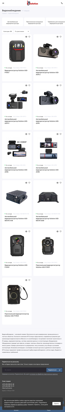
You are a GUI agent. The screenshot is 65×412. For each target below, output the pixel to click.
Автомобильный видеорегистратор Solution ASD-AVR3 (47, 121)
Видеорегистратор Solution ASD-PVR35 (16, 266)
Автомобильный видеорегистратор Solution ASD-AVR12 (47, 72)
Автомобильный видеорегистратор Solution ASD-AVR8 (47, 170)
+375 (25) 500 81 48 (8, 384)
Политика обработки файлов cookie (15, 404)
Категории (7, 31)
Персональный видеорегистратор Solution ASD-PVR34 (17, 315)
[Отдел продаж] (62, 3)
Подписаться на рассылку (10, 361)
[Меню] (3, 3)
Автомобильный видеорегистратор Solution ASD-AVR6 (16, 170)
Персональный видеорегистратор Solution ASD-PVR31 (48, 266)
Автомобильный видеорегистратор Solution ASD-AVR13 (16, 121)
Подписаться (54, 370)
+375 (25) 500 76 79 (8, 386)
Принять (56, 403)
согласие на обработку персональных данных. (44, 374)
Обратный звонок (7, 388)
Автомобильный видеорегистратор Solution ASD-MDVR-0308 (47, 218)
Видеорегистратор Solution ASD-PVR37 (16, 71)
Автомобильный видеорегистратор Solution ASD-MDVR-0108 (16, 218)
